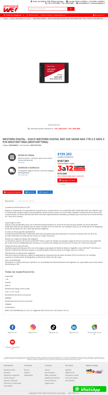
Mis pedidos (69, 380)
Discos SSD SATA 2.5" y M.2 (20, 19)
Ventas (47, 370)
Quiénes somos (9, 370)
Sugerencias (49, 383)
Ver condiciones (23, 175)
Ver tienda (21, 162)
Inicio (6, 19)
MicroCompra (50, 372)
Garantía (7, 372)
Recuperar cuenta (72, 375)
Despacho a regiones (11, 375)
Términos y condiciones (12, 383)
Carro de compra (71, 378)
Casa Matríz (8, 386)
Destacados (28, 375)
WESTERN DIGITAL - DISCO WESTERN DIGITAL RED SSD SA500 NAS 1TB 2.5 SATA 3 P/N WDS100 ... (68, 19)
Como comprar (9, 378)
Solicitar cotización (11, 380)
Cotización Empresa (12, 192)
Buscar (26, 370)
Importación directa (52, 378)
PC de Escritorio (32, 15)
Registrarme (69, 372)
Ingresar (68, 370)
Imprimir (30, 192)
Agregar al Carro (67, 180)
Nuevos (27, 372)
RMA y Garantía (50, 375)
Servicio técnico (50, 380)
